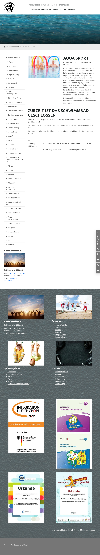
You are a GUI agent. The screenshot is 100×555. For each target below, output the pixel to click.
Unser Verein (34, 5)
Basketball (11, 87)
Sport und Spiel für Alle (13, 203)
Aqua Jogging (14, 75)
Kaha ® (10, 136)
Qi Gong (11, 170)
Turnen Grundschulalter (12, 218)
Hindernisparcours (14, 123)
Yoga (9, 240)
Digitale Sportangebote (11, 93)
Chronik (58, 330)
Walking (11, 236)
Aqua (33, 47)
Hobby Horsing (13, 128)
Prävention (12, 381)
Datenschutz (60, 379)
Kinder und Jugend (15, 374)
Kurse (10, 140)
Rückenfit (11, 183)
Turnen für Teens (14, 224)
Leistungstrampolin (15, 153)
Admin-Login (60, 384)
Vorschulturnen (13, 232)
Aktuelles (12, 66)
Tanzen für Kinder (14, 209)
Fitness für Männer (15, 102)
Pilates (10, 166)
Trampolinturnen (14, 213)
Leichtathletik (13, 149)
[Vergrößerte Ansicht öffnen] (44, 67)
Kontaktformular (61, 372)
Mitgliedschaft (60, 335)
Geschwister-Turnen (15, 111)
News (43, 5)
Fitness (10, 377)
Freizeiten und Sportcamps (18, 384)
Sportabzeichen (13, 194)
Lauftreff (11, 145)
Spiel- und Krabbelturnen (11, 188)
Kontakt (71, 9)
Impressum (59, 377)
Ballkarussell (12, 83)
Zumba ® (11, 245)
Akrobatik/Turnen (14, 58)
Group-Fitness (13, 119)
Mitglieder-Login (61, 381)
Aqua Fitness (13, 70)
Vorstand (58, 327)
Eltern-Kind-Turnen (15, 98)
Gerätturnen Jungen (15, 115)
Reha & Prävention (14, 179)
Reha (10, 379)
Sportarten (52, 5)
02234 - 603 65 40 (17, 273)
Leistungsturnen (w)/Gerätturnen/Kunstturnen (14, 159)
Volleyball (11, 228)
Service (63, 9)
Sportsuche (64, 5)
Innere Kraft (12, 132)
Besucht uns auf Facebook (86, 530)
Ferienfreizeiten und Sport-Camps (43, 9)
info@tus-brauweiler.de (19, 333)
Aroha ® (11, 79)
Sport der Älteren (14, 198)
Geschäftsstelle (61, 325)
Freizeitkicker (13, 107)
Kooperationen (61, 337)
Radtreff (11, 175)
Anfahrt (58, 374)
